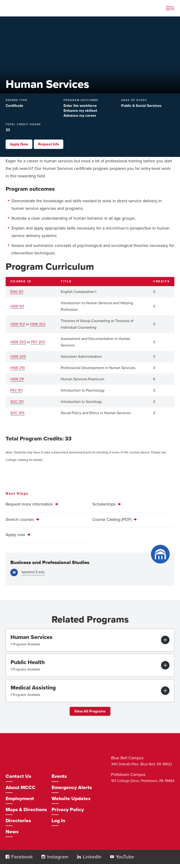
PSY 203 (38, 342)
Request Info (48, 144)
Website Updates (71, 799)
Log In (58, 821)
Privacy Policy (68, 810)
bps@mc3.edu (33, 572)
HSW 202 (37, 324)
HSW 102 (17, 324)
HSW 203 (18, 342)
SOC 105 (17, 413)
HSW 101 (17, 306)
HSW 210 (17, 368)
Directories (18, 821)
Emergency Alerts (72, 787)
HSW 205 (18, 356)
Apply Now (19, 144)
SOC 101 (16, 401)
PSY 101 (16, 390)
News (12, 832)
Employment (20, 799)
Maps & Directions (26, 810)
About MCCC (20, 787)
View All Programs (90, 711)
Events (59, 776)
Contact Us (18, 776)
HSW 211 (17, 379)
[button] (7, 857)
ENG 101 (16, 291)
